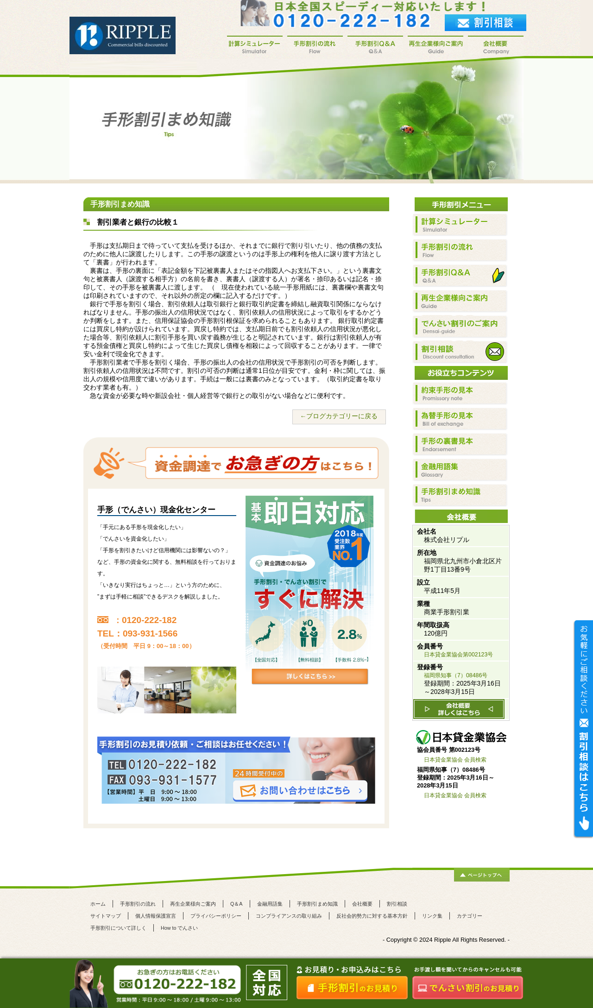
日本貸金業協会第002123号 (458, 654)
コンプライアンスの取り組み (289, 916)
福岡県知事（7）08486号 (455, 675)
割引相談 (397, 904)
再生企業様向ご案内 (193, 904)
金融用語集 (270, 904)
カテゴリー (469, 916)
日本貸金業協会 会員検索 (455, 759)
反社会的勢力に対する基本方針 (372, 916)
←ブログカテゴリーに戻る (339, 416)
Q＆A (236, 904)
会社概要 (362, 904)
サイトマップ (105, 916)
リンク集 (432, 916)
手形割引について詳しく (118, 928)
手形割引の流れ (138, 904)
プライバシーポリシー (215, 916)
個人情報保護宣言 (155, 916)
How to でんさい (179, 928)
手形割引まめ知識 (317, 904)
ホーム (98, 904)
